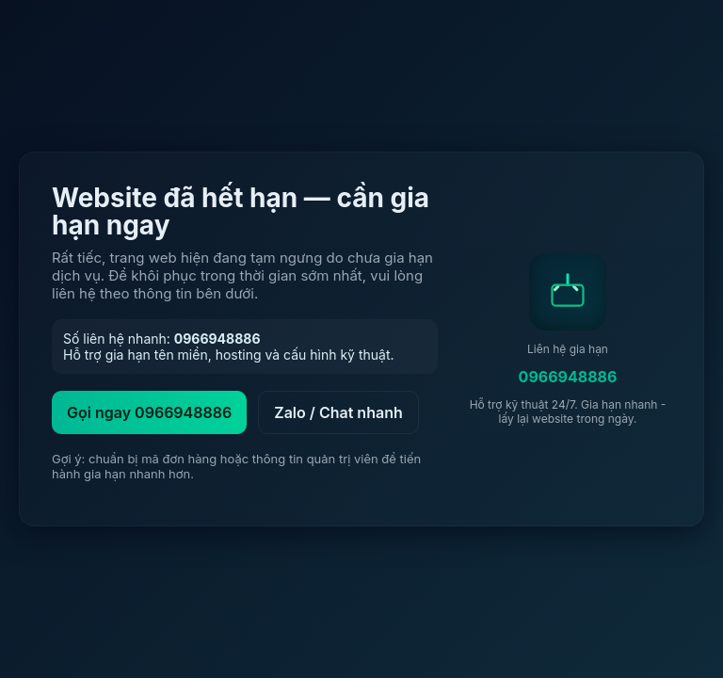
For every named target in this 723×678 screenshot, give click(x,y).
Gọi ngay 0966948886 (149, 412)
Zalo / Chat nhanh (338, 412)
